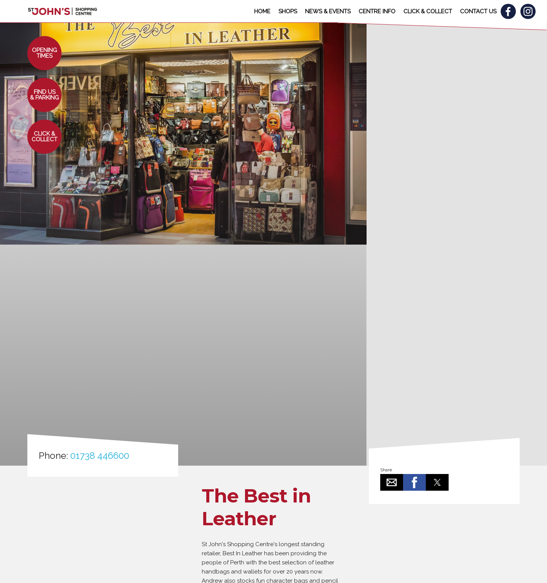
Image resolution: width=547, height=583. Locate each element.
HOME (262, 11)
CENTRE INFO (377, 11)
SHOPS (287, 11)
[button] (44, 53)
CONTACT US (478, 11)
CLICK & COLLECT (427, 11)
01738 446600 (99, 455)
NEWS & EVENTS (328, 11)
